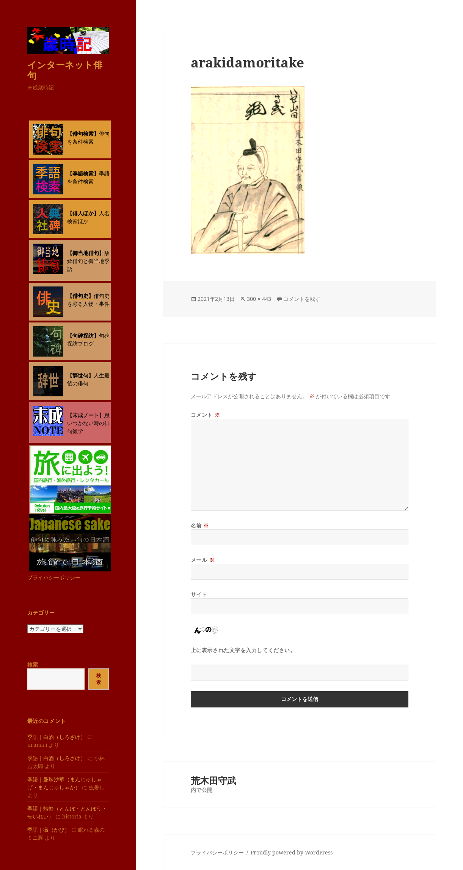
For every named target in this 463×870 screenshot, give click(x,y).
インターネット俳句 (64, 69)
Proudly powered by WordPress (292, 852)
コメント (205, 414)
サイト (199, 594)
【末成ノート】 (85, 415)
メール (203, 559)
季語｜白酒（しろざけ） (56, 736)
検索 (32, 664)
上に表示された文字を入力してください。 (243, 650)
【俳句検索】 (83, 133)
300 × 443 (259, 298)
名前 (200, 525)
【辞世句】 (80, 375)
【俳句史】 (80, 295)
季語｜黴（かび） (48, 829)
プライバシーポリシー (53, 577)
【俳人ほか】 (83, 213)
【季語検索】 (83, 173)
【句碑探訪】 (83, 335)
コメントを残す (301, 298)
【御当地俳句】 (85, 253)
